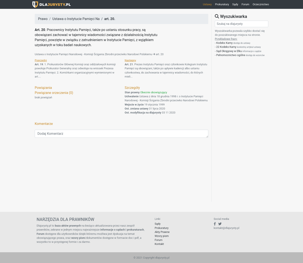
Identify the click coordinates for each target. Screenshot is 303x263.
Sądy (235, 4)
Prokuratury (222, 4)
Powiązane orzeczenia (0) (54, 93)
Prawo (43, 19)
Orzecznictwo (261, 4)
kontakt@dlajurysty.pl (226, 228)
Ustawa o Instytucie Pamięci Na (76, 19)
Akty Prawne (162, 232)
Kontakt (159, 244)
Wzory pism (162, 236)
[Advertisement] (121, 172)
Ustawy (207, 4)
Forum (245, 4)
